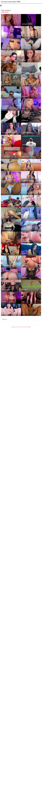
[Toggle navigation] (1, 5)
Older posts (4, 319)
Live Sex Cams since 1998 (10, 2)
